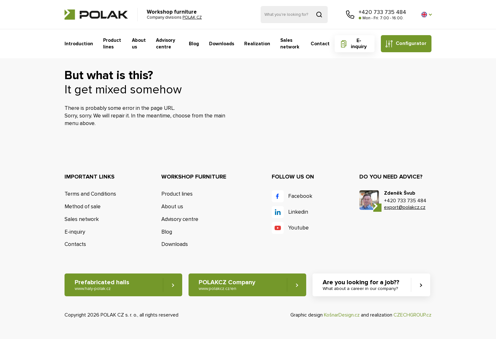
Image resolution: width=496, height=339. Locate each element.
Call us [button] (350, 14)
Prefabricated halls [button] (102, 285)
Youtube (298, 227)
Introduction (79, 44)
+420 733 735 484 (382, 12)
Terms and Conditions (90, 194)
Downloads (221, 44)
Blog (194, 44)
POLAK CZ (96, 14)
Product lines (112, 43)
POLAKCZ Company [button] (227, 285)
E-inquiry (359, 43)
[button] (426, 14)
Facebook (300, 196)
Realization (257, 44)
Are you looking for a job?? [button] (361, 285)
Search (319, 14)
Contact (320, 44)
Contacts (75, 244)
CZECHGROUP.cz (412, 315)
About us (139, 43)
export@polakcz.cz (404, 207)
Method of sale (83, 206)
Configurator (411, 43)
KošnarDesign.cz (342, 315)
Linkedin (298, 212)
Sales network (289, 43)
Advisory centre (165, 43)
